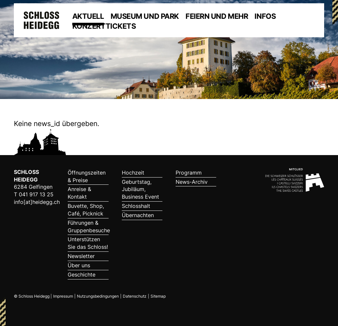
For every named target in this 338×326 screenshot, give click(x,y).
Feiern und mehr (217, 16)
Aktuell (88, 16)
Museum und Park (145, 16)
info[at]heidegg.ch (37, 202)
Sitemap (158, 296)
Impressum (63, 296)
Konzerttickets (104, 26)
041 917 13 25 (36, 194)
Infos (265, 16)
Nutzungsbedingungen (98, 296)
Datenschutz (135, 296)
